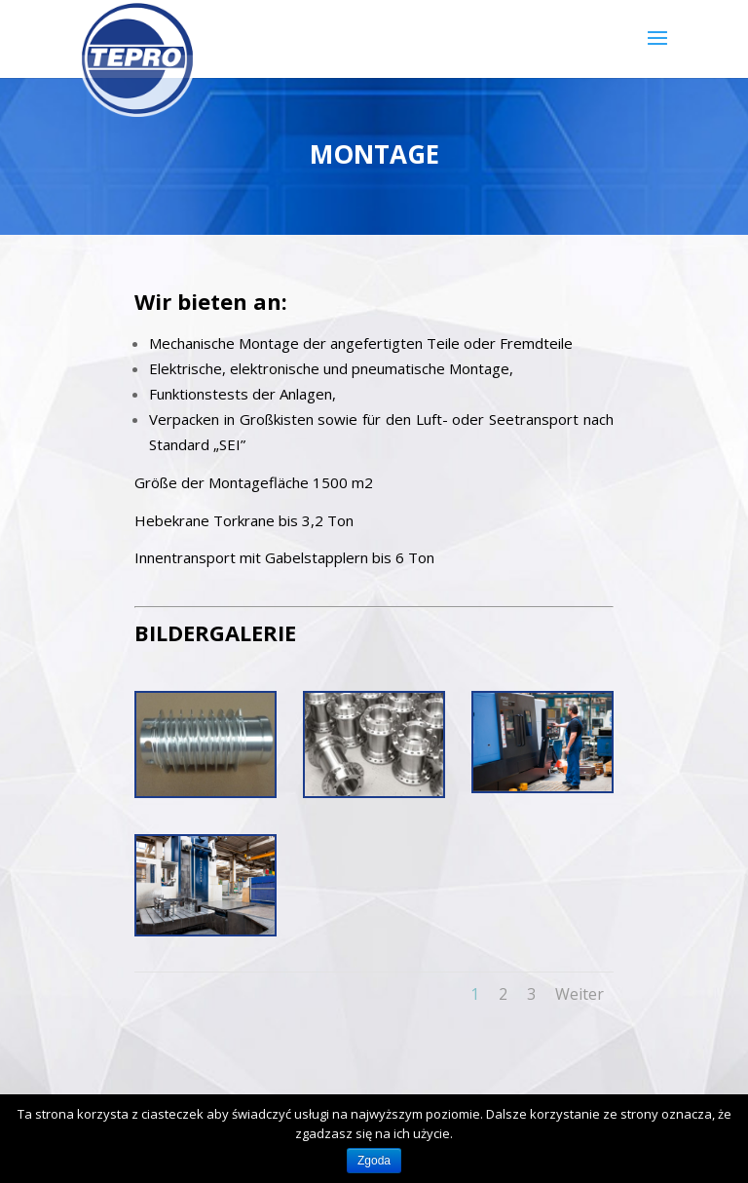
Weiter (579, 994)
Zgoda (374, 1160)
